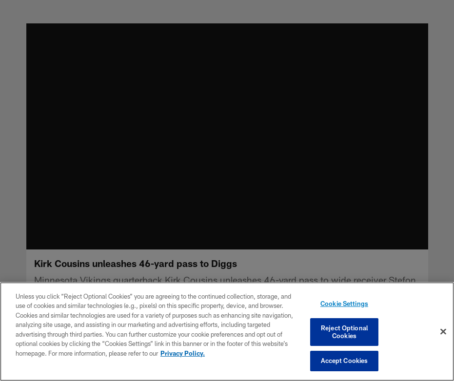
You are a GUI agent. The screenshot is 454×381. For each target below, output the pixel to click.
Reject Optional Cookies (344, 332)
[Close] (443, 332)
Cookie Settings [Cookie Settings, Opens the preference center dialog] (344, 303)
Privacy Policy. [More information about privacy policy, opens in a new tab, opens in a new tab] (182, 353)
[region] (227, 331)
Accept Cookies (344, 360)
